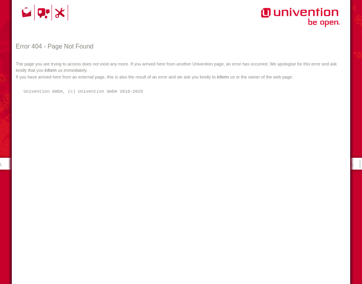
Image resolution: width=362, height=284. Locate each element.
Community (44, 13)
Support (61, 13)
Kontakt (27, 13)
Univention (284, 22)
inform (50, 70)
